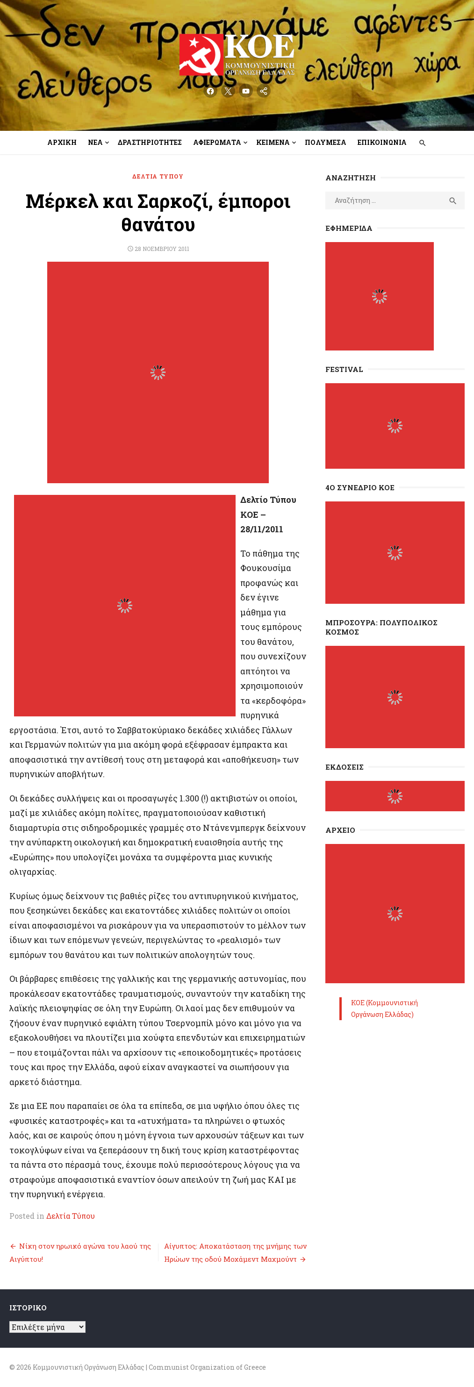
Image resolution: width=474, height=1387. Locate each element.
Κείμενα (273, 142)
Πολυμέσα (325, 142)
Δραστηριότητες (150, 142)
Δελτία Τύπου (157, 176)
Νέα (95, 142)
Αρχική (62, 142)
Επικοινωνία (382, 142)
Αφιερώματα (217, 142)
